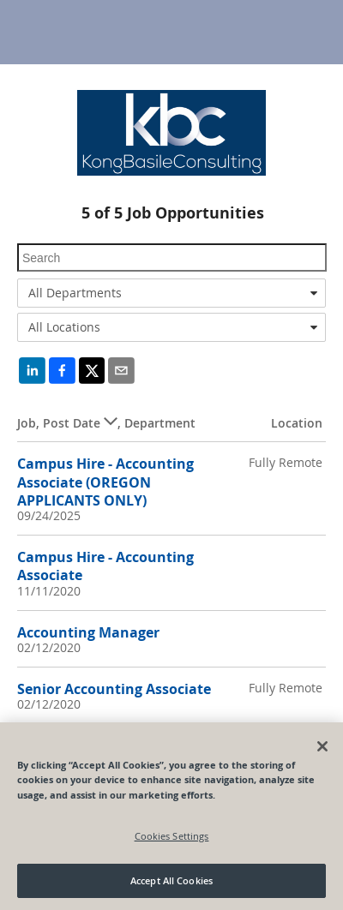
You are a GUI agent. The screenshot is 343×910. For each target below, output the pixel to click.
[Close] (322, 746)
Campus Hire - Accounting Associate (105, 566)
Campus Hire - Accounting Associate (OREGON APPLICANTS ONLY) (105, 482)
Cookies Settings (172, 835)
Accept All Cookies (171, 880)
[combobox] (171, 293)
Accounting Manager (88, 632)
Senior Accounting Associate (114, 689)
